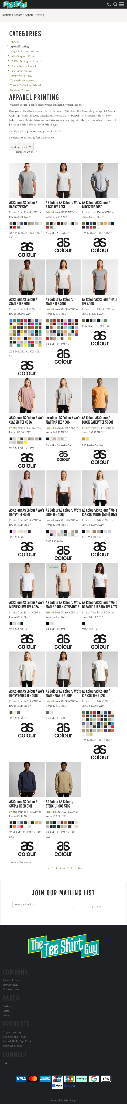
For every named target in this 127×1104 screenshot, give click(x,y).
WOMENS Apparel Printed (26, 61)
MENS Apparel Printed (23, 56)
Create (18, 14)
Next (80, 868)
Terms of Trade (11, 989)
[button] (115, 4)
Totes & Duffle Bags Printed (25, 85)
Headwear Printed (19, 90)
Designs (7, 1015)
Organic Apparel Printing (25, 51)
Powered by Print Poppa (63, 1101)
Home (6, 1011)
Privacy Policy (10, 985)
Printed (13, 212)
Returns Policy (11, 980)
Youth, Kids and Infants (24, 66)
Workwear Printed (21, 71)
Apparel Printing (12, 1032)
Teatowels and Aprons (22, 81)
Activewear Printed (21, 76)
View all (14, 42)
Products (6, 14)
